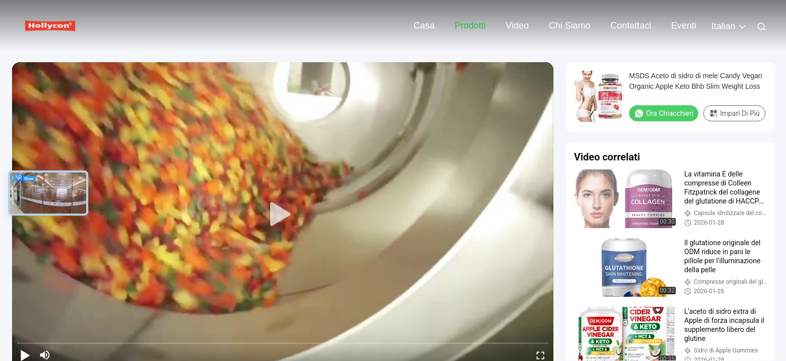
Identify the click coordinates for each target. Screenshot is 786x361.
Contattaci (631, 26)
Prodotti (470, 26)
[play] (282, 214)
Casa (424, 26)
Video (517, 26)
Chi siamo (570, 26)
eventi (683, 26)
